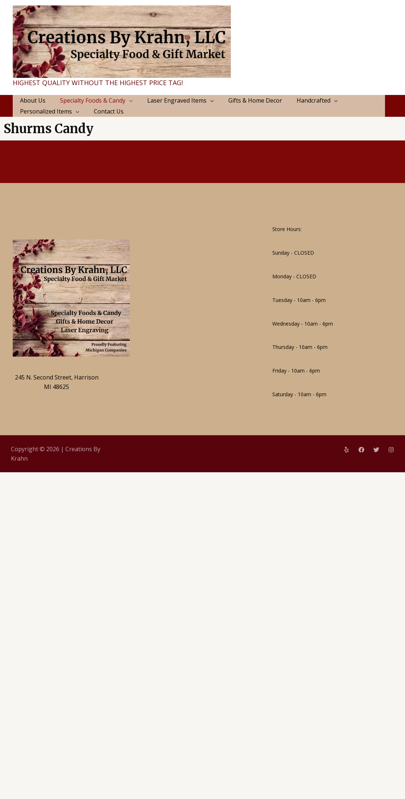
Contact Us (109, 111)
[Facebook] (361, 450)
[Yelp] (346, 450)
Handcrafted (313, 100)
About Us (32, 100)
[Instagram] (391, 450)
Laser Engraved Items (176, 100)
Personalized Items (46, 111)
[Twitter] (376, 450)
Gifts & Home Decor (255, 100)
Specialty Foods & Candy (92, 100)
